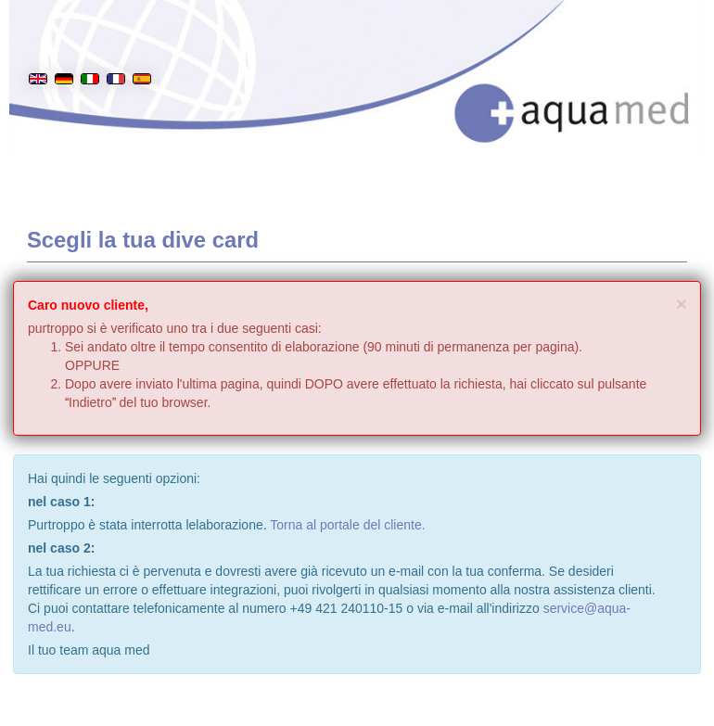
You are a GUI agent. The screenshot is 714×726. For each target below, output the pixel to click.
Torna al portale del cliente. (347, 524)
